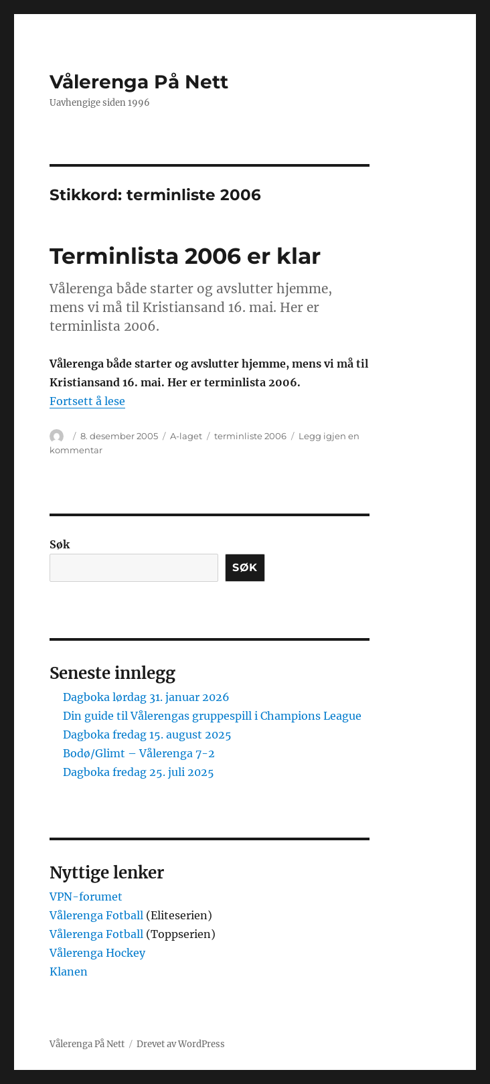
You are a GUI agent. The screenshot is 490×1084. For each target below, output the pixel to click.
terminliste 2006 (250, 436)
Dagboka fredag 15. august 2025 (147, 734)
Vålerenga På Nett (139, 81)
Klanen (69, 971)
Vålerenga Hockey (97, 952)
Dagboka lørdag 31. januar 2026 (146, 697)
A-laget (186, 436)
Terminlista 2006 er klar (185, 255)
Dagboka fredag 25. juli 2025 (138, 772)
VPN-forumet (86, 896)
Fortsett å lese (87, 401)
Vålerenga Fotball (98, 915)
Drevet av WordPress (181, 1044)
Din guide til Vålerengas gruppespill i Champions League (212, 715)
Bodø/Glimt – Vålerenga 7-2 (139, 753)
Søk (60, 544)
